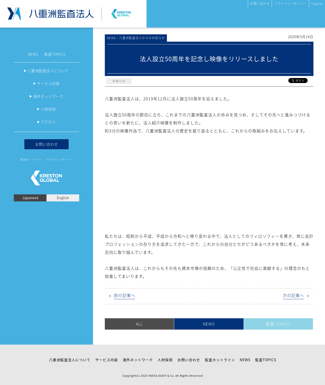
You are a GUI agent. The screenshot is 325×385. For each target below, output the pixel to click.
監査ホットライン (31, 159)
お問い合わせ (260, 3)
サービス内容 (48, 83)
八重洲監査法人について (48, 70)
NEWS (33, 54)
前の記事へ (124, 295)
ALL (139, 324)
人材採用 (48, 109)
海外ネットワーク (48, 96)
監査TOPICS (54, 54)
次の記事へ (293, 295)
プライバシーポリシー (290, 3)
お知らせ (118, 81)
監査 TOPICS (278, 324)
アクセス (48, 121)
